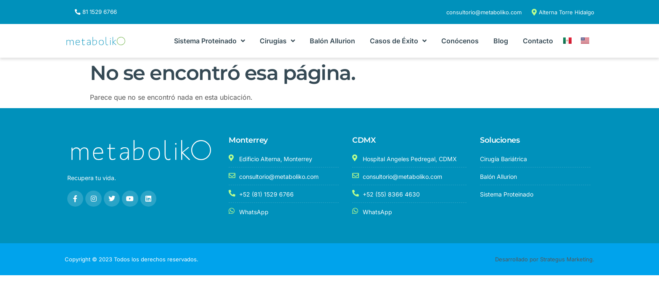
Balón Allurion (332, 41)
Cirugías (277, 41)
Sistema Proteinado (209, 41)
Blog (500, 41)
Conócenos (460, 41)
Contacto (538, 41)
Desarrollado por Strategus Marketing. (544, 259)
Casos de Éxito (398, 41)
